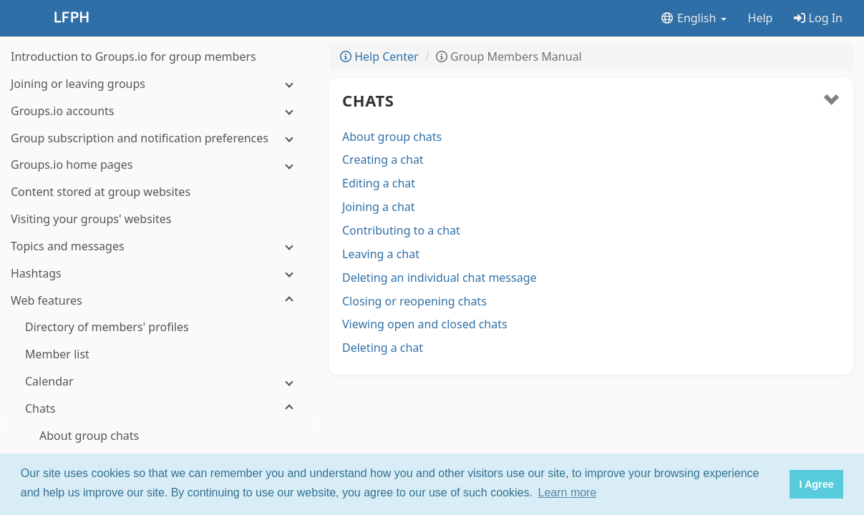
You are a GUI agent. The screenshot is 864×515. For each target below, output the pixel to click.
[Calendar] (157, 382)
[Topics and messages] (157, 246)
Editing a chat (378, 183)
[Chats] (157, 409)
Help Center (379, 56)
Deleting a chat (382, 347)
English (693, 18)
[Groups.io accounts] (157, 111)
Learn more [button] (567, 492)
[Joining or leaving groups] (157, 84)
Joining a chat (378, 207)
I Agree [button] (816, 484)
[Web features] (157, 301)
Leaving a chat (380, 254)
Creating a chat (383, 159)
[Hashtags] (157, 274)
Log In (818, 18)
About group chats (392, 136)
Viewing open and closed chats (425, 324)
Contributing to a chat (401, 230)
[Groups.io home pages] (157, 165)
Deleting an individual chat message (439, 277)
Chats (368, 100)
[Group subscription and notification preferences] (157, 138)
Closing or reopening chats (414, 301)
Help (760, 18)
